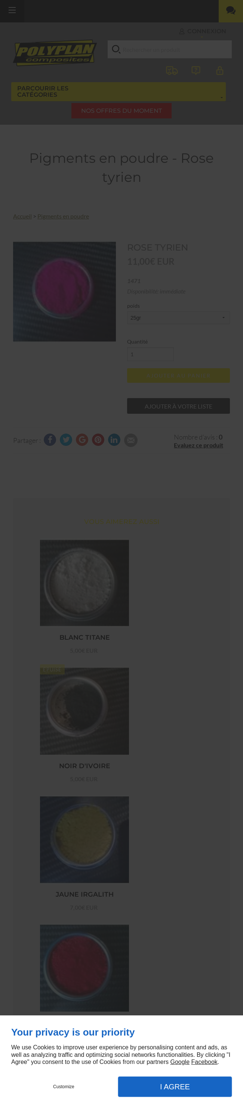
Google (180, 1062)
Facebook (204, 1062)
